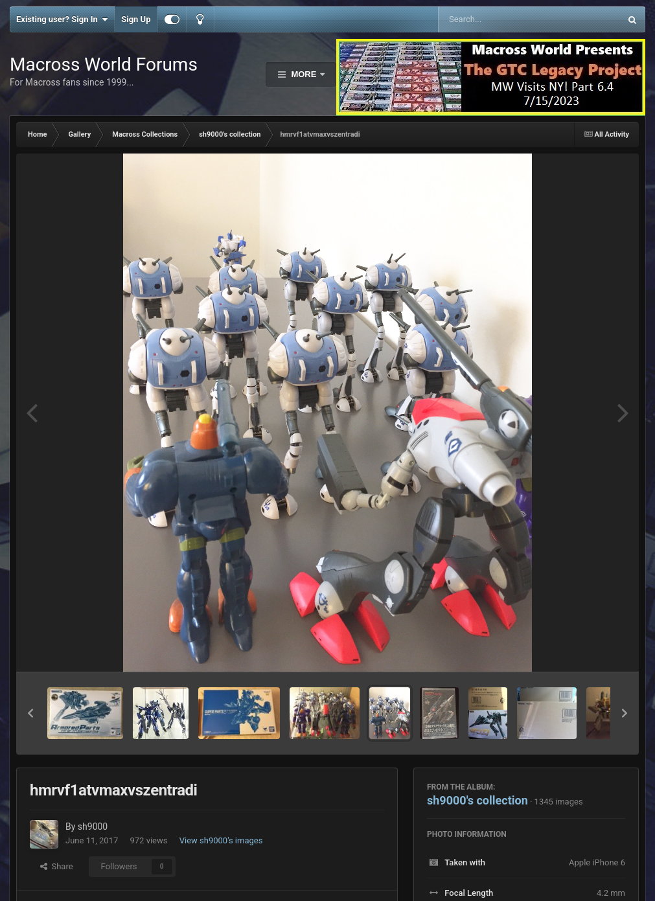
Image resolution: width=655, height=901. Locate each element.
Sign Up (135, 19)
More (304, 74)
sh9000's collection (477, 800)
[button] (30, 713)
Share (56, 866)
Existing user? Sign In (62, 19)
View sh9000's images (221, 840)
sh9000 (93, 826)
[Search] (497, 19)
